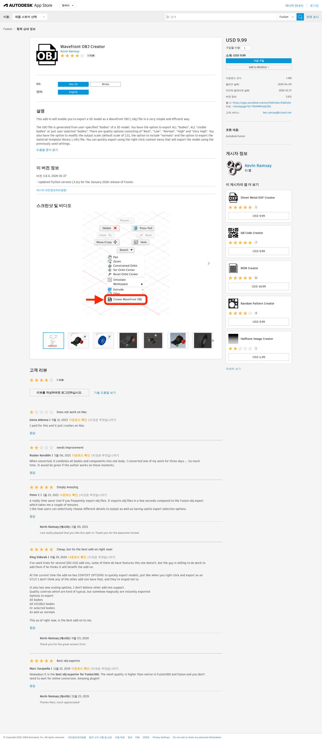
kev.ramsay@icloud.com (277, 112)
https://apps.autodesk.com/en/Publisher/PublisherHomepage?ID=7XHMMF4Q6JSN (262, 104)
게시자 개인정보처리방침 (51, 190)
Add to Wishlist (259, 67)
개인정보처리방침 (77, 737)
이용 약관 (120, 737)
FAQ (137, 737)
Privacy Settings (161, 737)
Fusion (7, 29)
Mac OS (73, 84)
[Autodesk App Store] (28, 5)
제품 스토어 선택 (26, 17)
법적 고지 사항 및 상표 (100, 737)
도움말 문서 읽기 (47, 150)
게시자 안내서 (294, 5)
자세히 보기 (233, 369)
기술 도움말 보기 (105, 393)
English (73, 92)
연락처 (146, 737)
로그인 (314, 5)
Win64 (105, 84)
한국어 (68, 5)
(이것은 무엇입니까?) (102, 420)
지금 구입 (259, 60)
